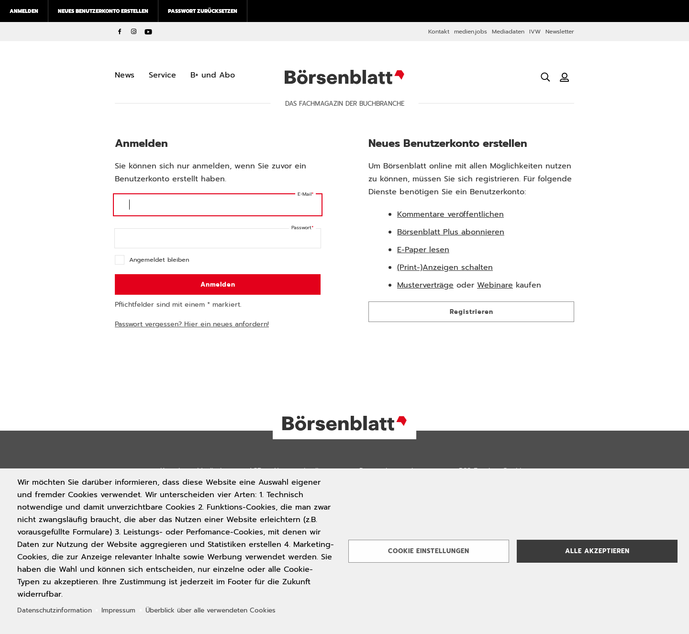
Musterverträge (425, 285)
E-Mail (304, 194)
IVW (535, 31)
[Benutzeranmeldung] (564, 77)
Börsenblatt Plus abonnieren (450, 232)
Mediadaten (508, 31)
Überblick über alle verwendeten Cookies (210, 610)
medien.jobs (470, 31)
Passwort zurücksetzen (202, 11)
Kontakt (438, 31)
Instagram (134, 31)
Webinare (495, 285)
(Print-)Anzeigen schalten (445, 267)
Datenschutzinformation (54, 610)
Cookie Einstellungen (428, 551)
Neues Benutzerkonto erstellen (103, 11)
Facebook (119, 31)
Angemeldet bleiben (159, 259)
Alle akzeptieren (597, 551)
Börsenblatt (344, 77)
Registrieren (471, 311)
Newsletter (559, 31)
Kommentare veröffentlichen (450, 214)
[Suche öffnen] (545, 77)
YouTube (148, 31)
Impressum (118, 610)
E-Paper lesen (423, 250)
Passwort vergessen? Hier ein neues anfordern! (192, 324)
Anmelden (24, 11)
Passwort (301, 227)
